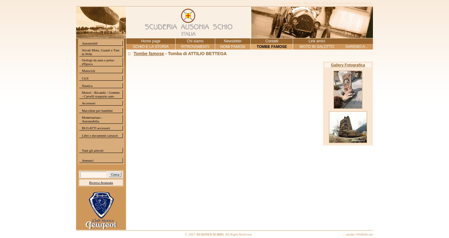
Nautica (87, 86)
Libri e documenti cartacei (100, 135)
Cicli (85, 78)
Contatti (271, 41)
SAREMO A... (356, 47)
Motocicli (88, 71)
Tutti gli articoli (92, 150)
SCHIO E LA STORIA (150, 47)
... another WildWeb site (358, 234)
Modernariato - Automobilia (92, 119)
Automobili (90, 43)
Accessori (88, 103)
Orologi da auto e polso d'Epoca (98, 62)
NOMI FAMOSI (232, 47)
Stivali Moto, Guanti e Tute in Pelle (100, 52)
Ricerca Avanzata (101, 182)
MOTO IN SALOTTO (317, 47)
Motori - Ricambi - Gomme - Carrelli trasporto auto (101, 94)
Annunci (88, 160)
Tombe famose (148, 53)
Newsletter (233, 41)
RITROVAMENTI (195, 47)
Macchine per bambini (97, 110)
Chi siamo (195, 41)
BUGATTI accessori (96, 128)
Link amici (316, 41)
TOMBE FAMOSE (272, 47)
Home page (150, 41)
